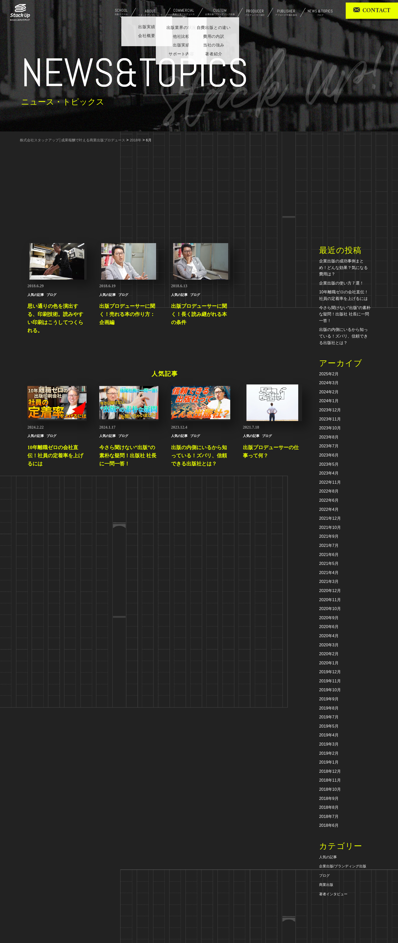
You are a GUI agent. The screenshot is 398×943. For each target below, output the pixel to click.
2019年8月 (329, 708)
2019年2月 (329, 753)
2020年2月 (329, 654)
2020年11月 (330, 600)
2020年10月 (330, 609)
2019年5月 (329, 726)
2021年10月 (330, 527)
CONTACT (376, 10)
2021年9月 (329, 536)
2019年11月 (330, 681)
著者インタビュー (333, 894)
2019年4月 (329, 735)
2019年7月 (329, 717)
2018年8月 (329, 807)
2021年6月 (329, 554)
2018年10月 (330, 789)
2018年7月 (329, 816)
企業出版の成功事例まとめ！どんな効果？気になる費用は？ (343, 267)
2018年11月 (330, 780)
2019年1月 (329, 762)
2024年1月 (329, 401)
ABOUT (150, 13)
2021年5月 (329, 563)
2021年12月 (330, 518)
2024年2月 (329, 392)
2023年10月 (330, 428)
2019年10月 (330, 690)
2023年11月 (330, 419)
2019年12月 (330, 672)
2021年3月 (329, 581)
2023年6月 (329, 455)
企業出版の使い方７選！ (341, 283)
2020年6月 (329, 627)
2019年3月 (329, 744)
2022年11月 (330, 482)
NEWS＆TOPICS (320, 13)
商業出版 (326, 885)
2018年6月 (329, 825)
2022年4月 (329, 509)
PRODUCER (255, 13)
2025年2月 (329, 374)
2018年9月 (329, 798)
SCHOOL (121, 12)
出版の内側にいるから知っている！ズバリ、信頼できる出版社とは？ (343, 336)
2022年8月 (329, 491)
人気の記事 (328, 857)
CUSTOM (220, 12)
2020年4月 (329, 636)
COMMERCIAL (184, 12)
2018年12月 (330, 771)
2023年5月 (329, 464)
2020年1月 (329, 663)
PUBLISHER (286, 13)
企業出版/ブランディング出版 (342, 866)
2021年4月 (329, 572)
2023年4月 (329, 473)
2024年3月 (329, 383)
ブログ (324, 875)
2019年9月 (329, 699)
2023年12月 (330, 410)
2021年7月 (329, 545)
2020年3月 (329, 645)
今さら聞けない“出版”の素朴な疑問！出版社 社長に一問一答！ (345, 314)
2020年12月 (330, 590)
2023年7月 (329, 446)
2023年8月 (329, 437)
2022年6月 (329, 500)
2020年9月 (329, 618)
